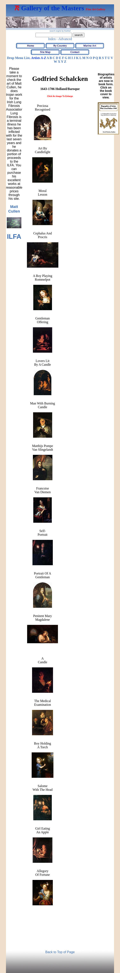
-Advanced (65, 39)
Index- (52, 39)
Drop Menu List (18, 58)
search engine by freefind (60, 31)
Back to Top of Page (60, 952)
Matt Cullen (14, 209)
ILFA (14, 236)
